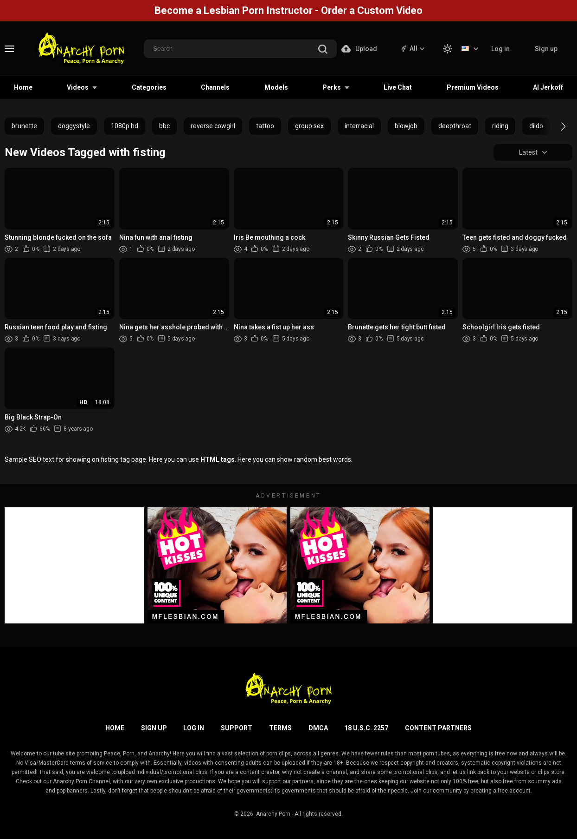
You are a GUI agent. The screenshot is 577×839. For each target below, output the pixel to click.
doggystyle (74, 126)
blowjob (406, 126)
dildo (536, 126)
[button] (555, 126)
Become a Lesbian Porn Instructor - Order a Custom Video (288, 10)
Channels (215, 87)
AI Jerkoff (548, 87)
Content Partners (438, 728)
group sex (309, 126)
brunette (24, 126)
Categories (149, 87)
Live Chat (398, 87)
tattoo (265, 126)
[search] (322, 50)
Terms (280, 728)
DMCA (318, 728)
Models (276, 87)
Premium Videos (473, 87)
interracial (359, 126)
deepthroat (454, 126)
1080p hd (124, 126)
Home (23, 87)
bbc (164, 126)
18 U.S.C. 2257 (366, 728)
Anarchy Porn (273, 814)
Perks (331, 87)
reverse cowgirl (213, 126)
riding (500, 126)
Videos (78, 87)
